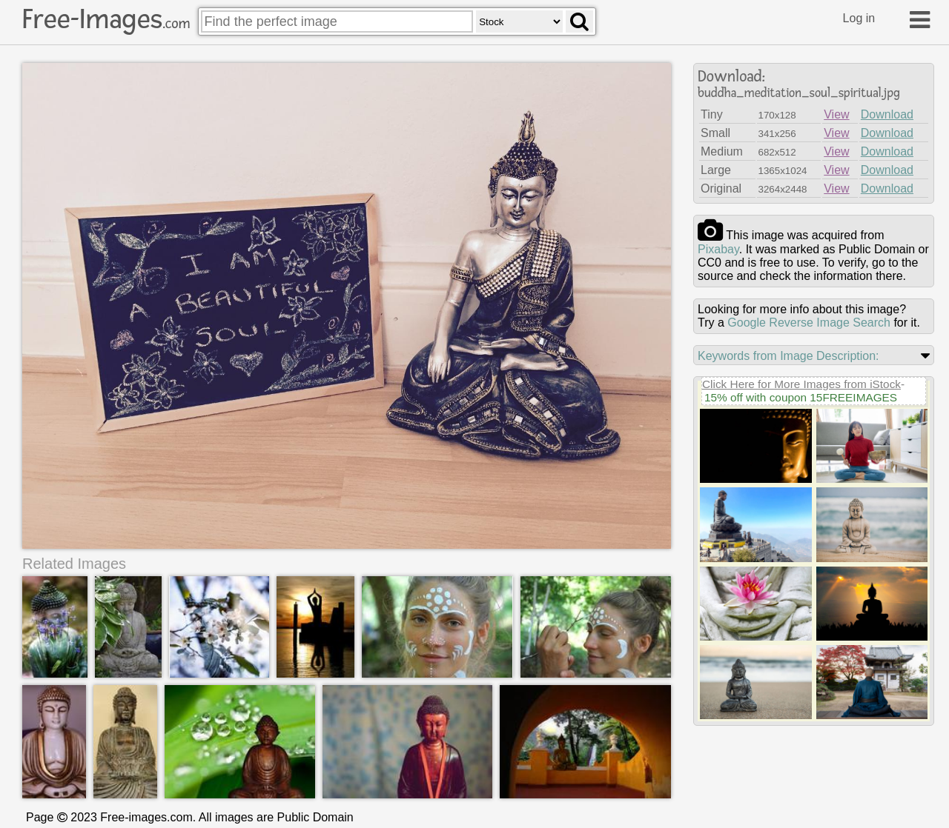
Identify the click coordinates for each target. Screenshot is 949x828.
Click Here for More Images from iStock (801, 384)
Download (887, 114)
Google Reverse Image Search (808, 322)
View (836, 114)
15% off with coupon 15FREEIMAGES (800, 397)
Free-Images (106, 19)
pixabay (718, 249)
